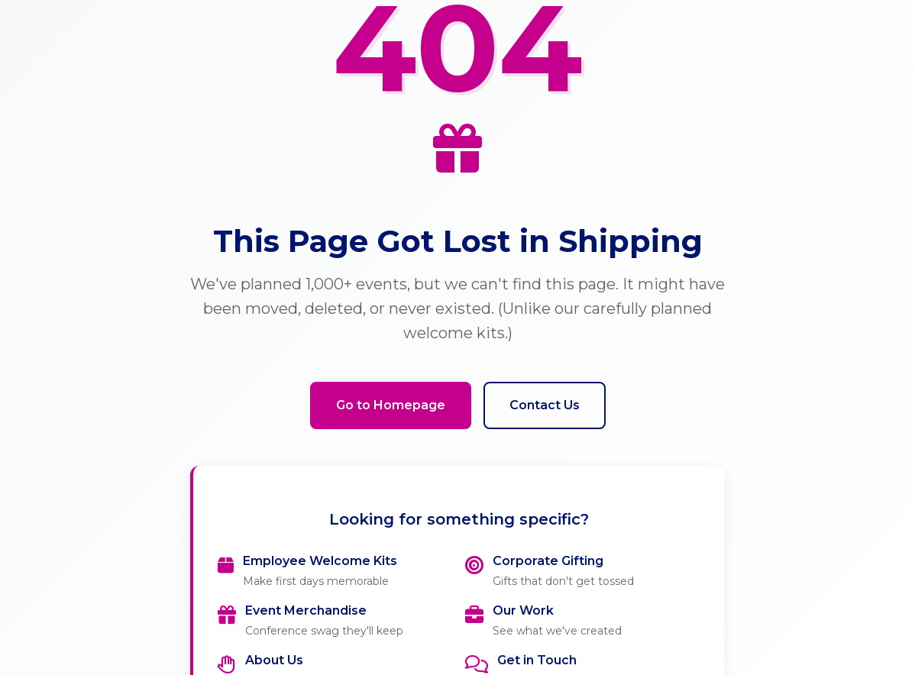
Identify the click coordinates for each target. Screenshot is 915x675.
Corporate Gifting (548, 561)
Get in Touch (537, 660)
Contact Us (544, 405)
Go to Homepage (390, 405)
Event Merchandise (306, 610)
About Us (274, 660)
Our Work (523, 610)
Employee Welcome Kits (320, 561)
